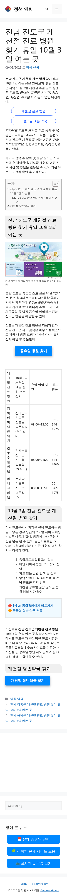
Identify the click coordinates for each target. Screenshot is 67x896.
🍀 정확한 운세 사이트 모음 (34, 851)
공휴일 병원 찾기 (33, 350)
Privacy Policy (39, 883)
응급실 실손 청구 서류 (27, 610)
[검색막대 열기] (47, 9)
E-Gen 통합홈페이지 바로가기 (33, 605)
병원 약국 (16, 699)
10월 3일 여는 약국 (33, 121)
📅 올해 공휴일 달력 (33, 839)
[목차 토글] (54, 184)
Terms (23, 883)
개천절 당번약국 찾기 (23, 206)
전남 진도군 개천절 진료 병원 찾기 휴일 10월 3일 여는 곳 (33, 191)
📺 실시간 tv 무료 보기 (33, 863)
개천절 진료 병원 (33, 111)
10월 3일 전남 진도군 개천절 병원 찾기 (36, 199)
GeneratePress (49, 890)
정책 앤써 (23, 9)
